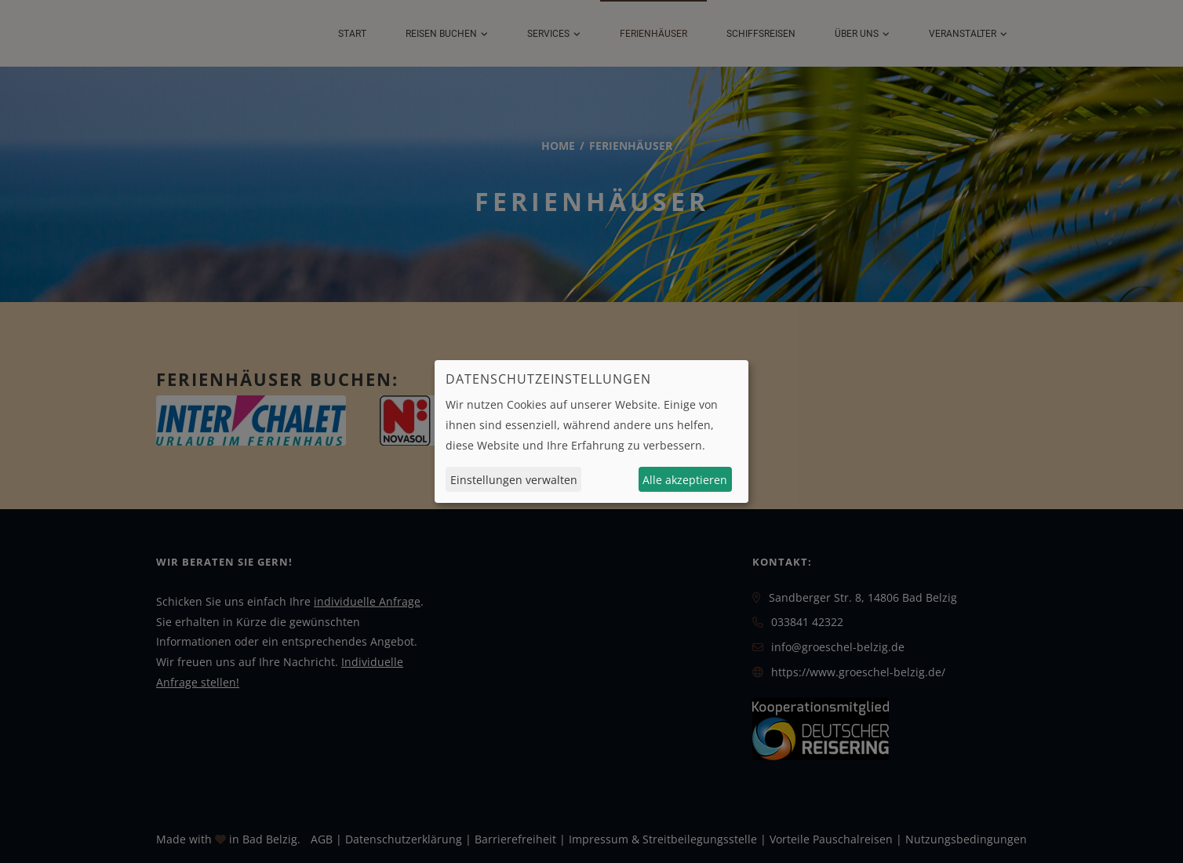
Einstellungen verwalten (513, 479)
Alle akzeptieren (684, 479)
